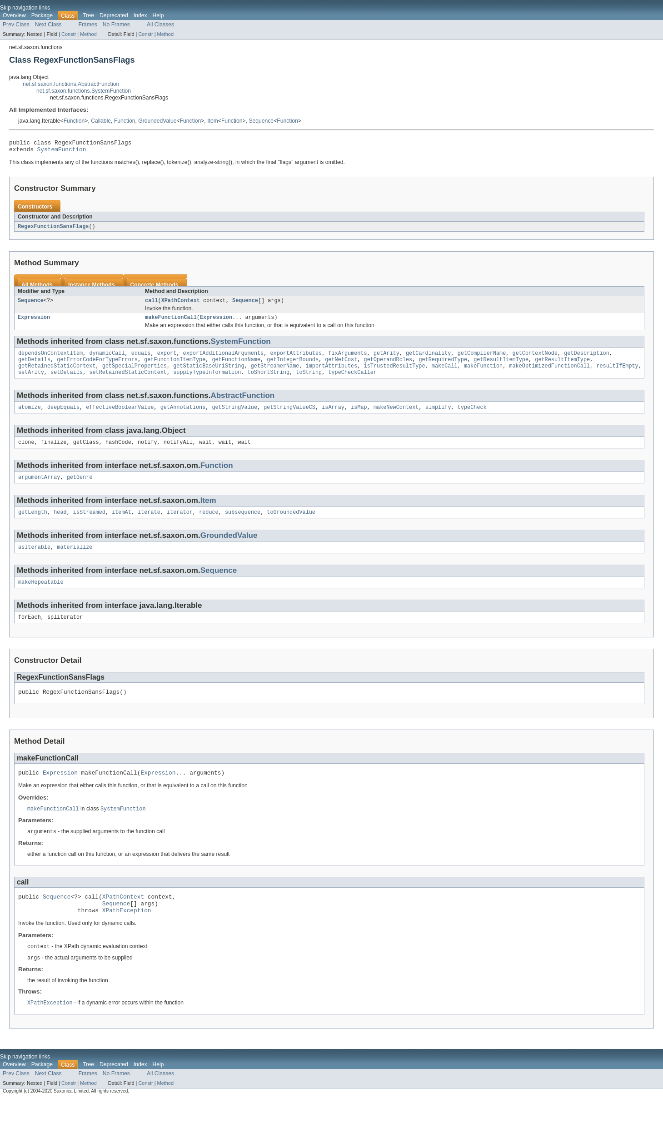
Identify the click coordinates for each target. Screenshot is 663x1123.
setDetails (66, 380)
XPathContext (180, 304)
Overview (14, 15)
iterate (149, 524)
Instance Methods (91, 288)
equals (141, 359)
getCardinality (428, 359)
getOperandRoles (388, 366)
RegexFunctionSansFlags (53, 229)
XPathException (126, 933)
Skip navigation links (25, 8)
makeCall (445, 373)
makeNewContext (396, 416)
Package (42, 15)
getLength (32, 524)
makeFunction (483, 373)
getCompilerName (482, 359)
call (151, 304)
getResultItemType (501, 366)
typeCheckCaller (352, 380)
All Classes (160, 24)
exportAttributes (296, 359)
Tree (88, 15)
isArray (333, 416)
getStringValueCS (289, 416)
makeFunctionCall (171, 322)
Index (140, 15)
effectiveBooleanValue (120, 416)
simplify (438, 416)
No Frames (116, 24)
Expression (34, 322)
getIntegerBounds (293, 366)
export (167, 359)
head (60, 524)
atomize (29, 416)
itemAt (121, 524)
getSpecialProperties (134, 373)
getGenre (80, 488)
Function (74, 121)
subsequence (242, 524)
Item (212, 121)
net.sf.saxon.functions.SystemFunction (83, 91)
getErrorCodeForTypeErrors (97, 366)
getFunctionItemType (174, 366)
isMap (359, 416)
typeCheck (472, 416)
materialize (74, 560)
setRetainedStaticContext (128, 380)
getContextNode (535, 359)
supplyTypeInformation (207, 380)
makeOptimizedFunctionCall (549, 373)
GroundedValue (157, 121)
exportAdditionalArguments (223, 359)
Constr (68, 34)
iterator (180, 524)
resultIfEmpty (617, 373)
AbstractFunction (242, 404)
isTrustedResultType (394, 373)
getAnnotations (183, 416)
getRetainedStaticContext (57, 373)
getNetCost (341, 366)
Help (158, 15)
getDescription (586, 359)
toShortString (268, 380)
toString (309, 380)
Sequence (261, 121)
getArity (386, 359)
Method (88, 34)
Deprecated (114, 15)
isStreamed (89, 524)
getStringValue (234, 416)
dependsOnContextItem (50, 359)
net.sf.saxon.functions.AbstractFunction (71, 84)
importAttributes (332, 373)
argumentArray (39, 488)
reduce (209, 524)
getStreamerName (275, 373)
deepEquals (63, 416)
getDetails (34, 366)
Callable (101, 121)
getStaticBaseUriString (208, 373)
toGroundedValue (291, 524)
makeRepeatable (41, 596)
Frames (88, 24)
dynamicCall (107, 359)
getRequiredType (443, 366)
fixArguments (347, 359)
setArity (31, 380)
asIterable (34, 560)
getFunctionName (236, 366)
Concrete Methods (154, 288)
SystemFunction (61, 152)
